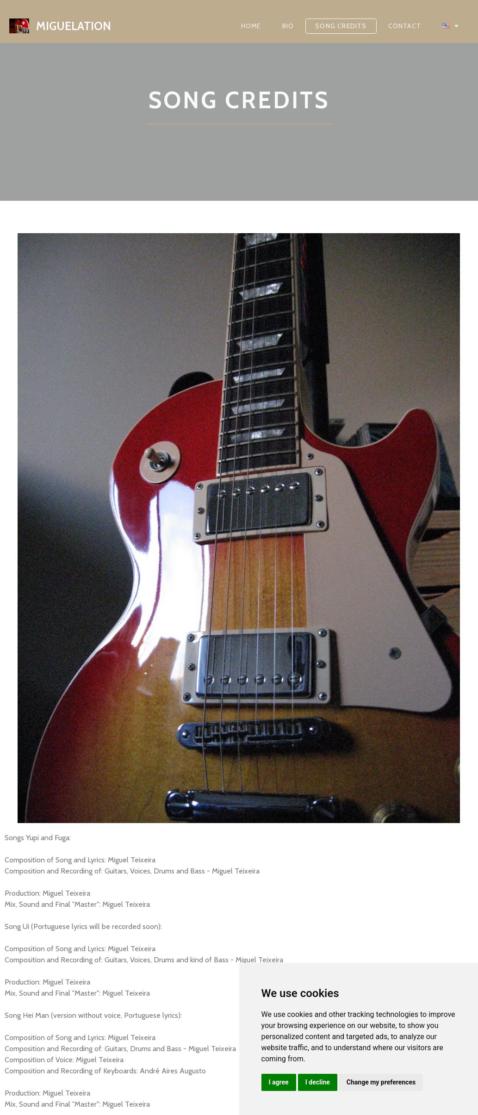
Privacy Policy (26, 1033)
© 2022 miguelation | (40, 1092)
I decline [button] (317, 1082)
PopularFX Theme (104, 1092)
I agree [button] (279, 1082)
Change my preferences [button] (381, 1082)
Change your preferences (45, 1015)
